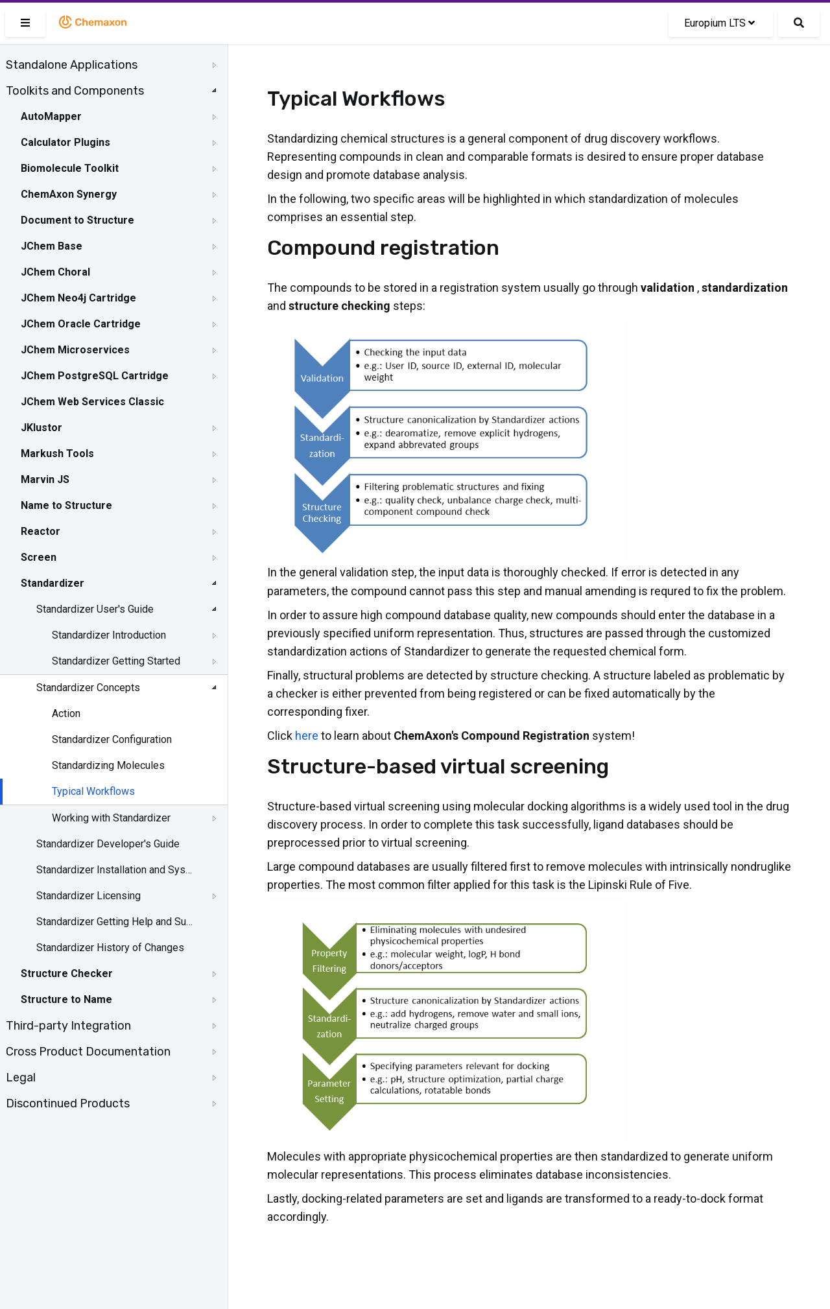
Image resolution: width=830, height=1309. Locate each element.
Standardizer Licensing (88, 896)
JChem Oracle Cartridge (81, 324)
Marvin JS (45, 479)
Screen (38, 557)
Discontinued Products (68, 1103)
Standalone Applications (71, 65)
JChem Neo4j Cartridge (78, 298)
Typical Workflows (93, 791)
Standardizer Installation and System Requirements (114, 870)
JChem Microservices (75, 350)
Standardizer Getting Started (116, 661)
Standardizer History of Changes (110, 947)
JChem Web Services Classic (92, 401)
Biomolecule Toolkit (70, 168)
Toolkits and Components (75, 91)
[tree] (114, 584)
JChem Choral (55, 272)
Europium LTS (719, 23)
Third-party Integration (68, 1026)
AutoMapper (51, 116)
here (306, 735)
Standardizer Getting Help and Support (114, 921)
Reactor (40, 531)
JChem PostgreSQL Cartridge (95, 376)
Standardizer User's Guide (95, 609)
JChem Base (51, 246)
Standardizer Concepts (88, 687)
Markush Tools (57, 453)
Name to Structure (66, 505)
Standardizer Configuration (112, 739)
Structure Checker (67, 973)
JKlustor (41, 427)
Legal (21, 1077)
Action (66, 713)
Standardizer (52, 583)
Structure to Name (66, 999)
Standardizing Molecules (108, 765)
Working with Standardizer (111, 818)
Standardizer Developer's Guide (108, 844)
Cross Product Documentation (88, 1051)
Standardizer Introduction (109, 635)
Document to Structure (77, 220)
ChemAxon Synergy (69, 194)
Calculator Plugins (65, 142)
